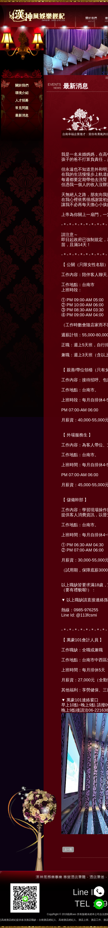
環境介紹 (21, 93)
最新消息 (21, 115)
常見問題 (21, 108)
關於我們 (21, 85)
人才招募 (21, 100)
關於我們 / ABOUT (91, 19)
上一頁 (68, 849)
